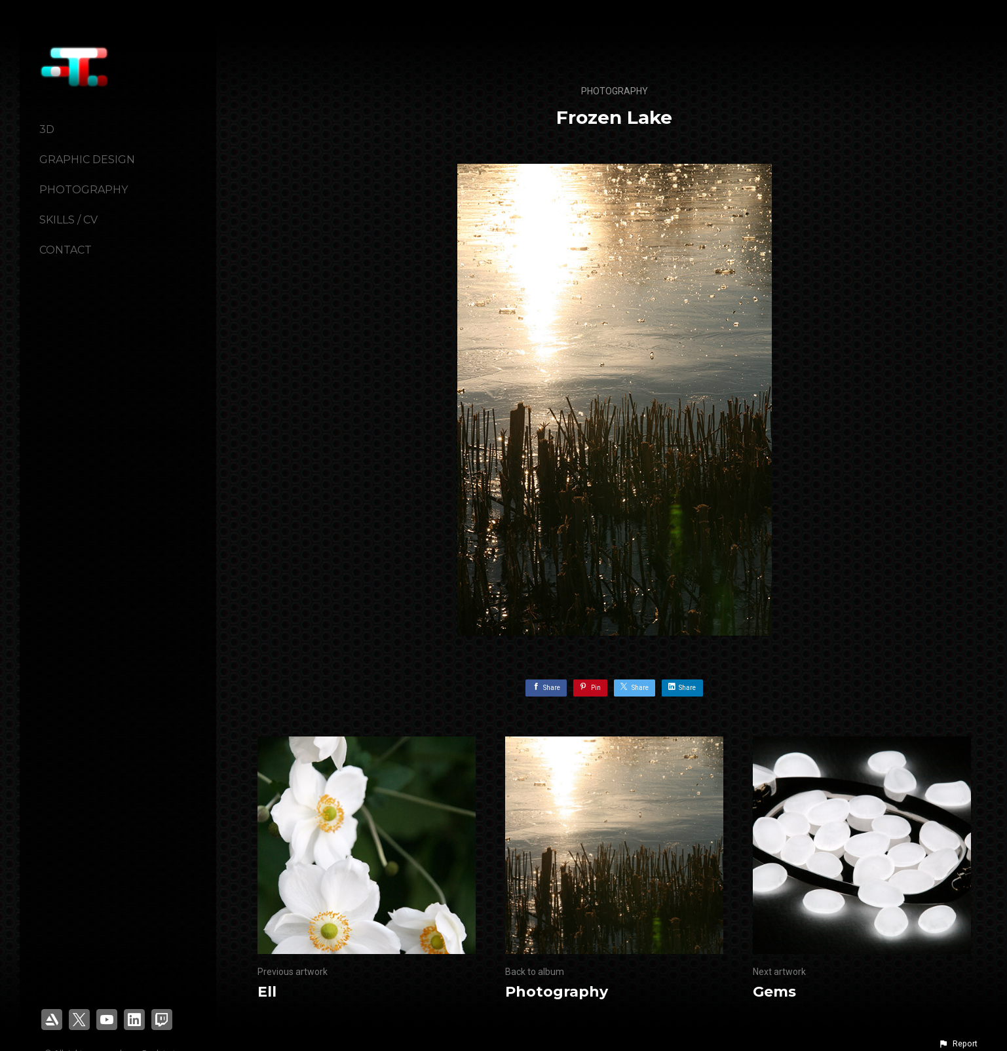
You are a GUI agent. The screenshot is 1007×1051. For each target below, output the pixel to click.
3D (46, 129)
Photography (83, 189)
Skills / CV (68, 220)
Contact (65, 250)
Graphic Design (87, 159)
